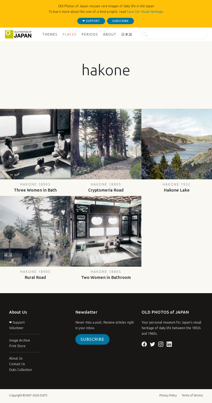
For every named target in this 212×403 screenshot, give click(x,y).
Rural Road (35, 275)
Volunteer (16, 328)
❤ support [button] (91, 21)
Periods (90, 34)
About (109, 34)
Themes (50, 34)
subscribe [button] (120, 21)
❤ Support (17, 322)
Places (70, 34)
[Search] (174, 34)
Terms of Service (192, 395)
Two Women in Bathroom (106, 275)
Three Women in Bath (35, 187)
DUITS (43, 395)
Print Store (17, 346)
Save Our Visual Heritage (145, 11)
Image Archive (19, 340)
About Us (16, 358)
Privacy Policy (168, 395)
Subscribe (92, 339)
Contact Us (17, 364)
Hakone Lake (177, 187)
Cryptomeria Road (106, 187)
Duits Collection (20, 370)
